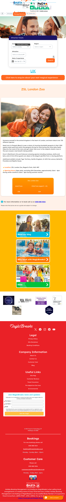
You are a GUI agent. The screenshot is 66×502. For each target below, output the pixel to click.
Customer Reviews (33, 379)
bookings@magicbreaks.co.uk (33, 449)
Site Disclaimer (33, 342)
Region (36, 44)
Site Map (33, 375)
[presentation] (30, 421)
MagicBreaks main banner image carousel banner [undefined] (33, 27)
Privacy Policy (33, 339)
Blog (33, 365)
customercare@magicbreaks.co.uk (33, 469)
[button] (53, 498)
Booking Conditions (33, 345)
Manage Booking (19, 14)
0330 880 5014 (40, 202)
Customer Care (33, 362)
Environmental (33, 389)
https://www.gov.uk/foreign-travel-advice (33, 498)
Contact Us (33, 359)
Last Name (8, 403)
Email (6, 406)
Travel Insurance (32, 382)
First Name (8, 401)
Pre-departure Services (33, 385)
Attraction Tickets (12, 13)
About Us (33, 355)
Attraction (15, 51)
